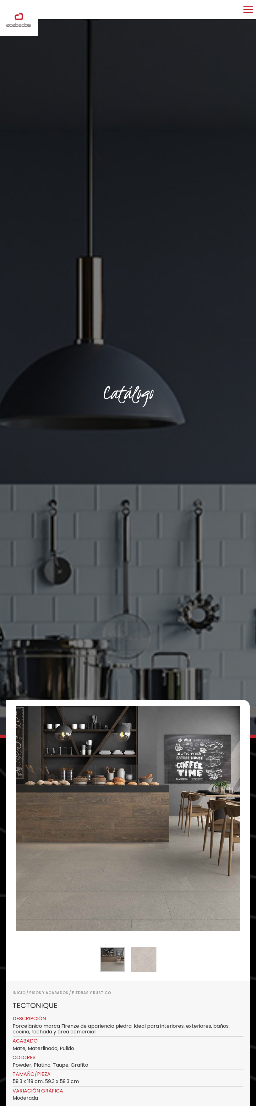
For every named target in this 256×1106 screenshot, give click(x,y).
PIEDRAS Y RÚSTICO (91, 992)
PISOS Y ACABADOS (48, 992)
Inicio (19, 992)
